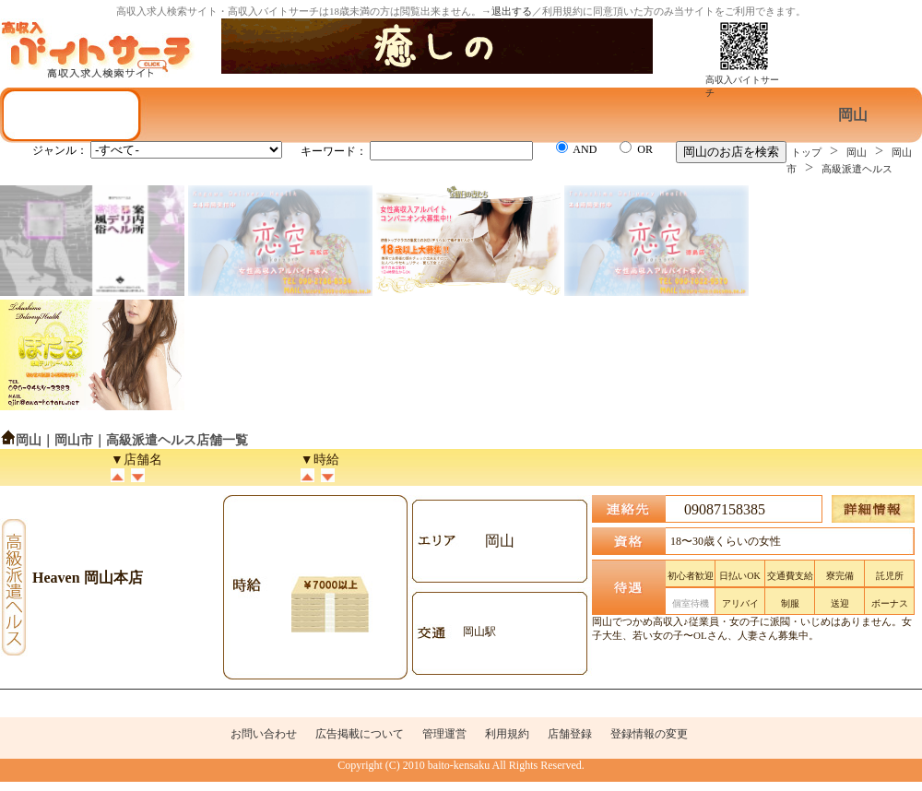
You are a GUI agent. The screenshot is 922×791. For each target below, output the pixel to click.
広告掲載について (359, 733)
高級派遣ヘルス (857, 168)
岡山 (856, 152)
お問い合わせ (263, 733)
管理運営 (444, 733)
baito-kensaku (459, 765)
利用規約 (507, 733)
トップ (806, 152)
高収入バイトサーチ (742, 81)
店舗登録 (570, 733)
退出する (511, 11)
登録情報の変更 (649, 733)
